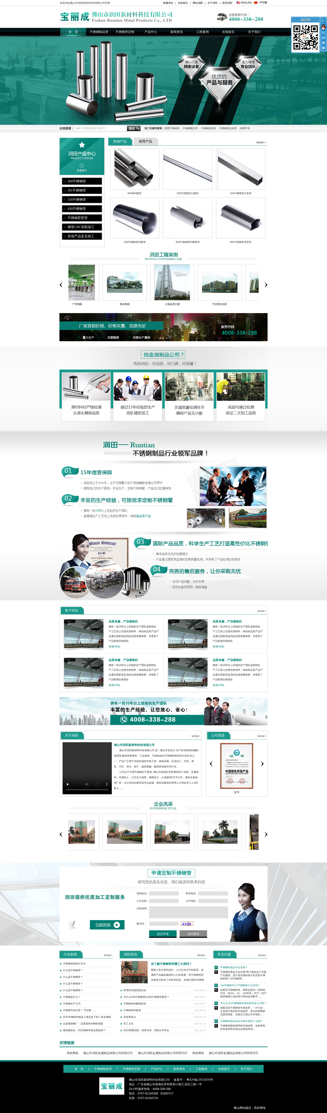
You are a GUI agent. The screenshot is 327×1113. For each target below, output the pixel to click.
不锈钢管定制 (125, 32)
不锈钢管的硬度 (132, 1014)
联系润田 (227, 2)
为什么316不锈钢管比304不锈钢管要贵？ (146, 1001)
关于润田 (213, 2)
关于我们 (254, 32)
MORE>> (262, 142)
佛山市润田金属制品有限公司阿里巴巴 (108, 1053)
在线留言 (183, 2)
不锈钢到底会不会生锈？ (231, 978)
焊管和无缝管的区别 (134, 994)
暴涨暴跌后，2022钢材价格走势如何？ (84, 1034)
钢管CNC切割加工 (81, 227)
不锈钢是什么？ (71, 1001)
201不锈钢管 (77, 190)
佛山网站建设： (244, 1107)
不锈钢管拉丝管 (228, 128)
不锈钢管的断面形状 (134, 1007)
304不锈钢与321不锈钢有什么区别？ (237, 996)
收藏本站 (168, 2)
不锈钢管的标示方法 (74, 967)
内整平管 (245, 128)
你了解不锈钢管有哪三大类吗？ (171, 968)
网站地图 (198, 2)
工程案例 (202, 32)
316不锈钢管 (77, 199)
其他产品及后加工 (81, 236)
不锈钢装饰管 (208, 128)
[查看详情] (114, 650)
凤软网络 (72, 1053)
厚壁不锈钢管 (172, 128)
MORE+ (262, 615)
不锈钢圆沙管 (190, 128)
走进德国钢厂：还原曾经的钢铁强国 (83, 1027)
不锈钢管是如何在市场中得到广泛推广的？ (238, 1032)
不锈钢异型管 (78, 218)
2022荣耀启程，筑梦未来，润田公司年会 (146, 1034)
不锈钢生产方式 (71, 1007)
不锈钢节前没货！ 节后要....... (79, 1014)
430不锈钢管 (77, 208)
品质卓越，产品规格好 (123, 625)
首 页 (73, 32)
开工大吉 (128, 1027)
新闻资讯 (176, 32)
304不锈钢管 (77, 181)
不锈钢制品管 (99, 32)
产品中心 (151, 32)
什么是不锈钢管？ (73, 974)
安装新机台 (129, 1021)
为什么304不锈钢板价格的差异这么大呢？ (240, 1014)
